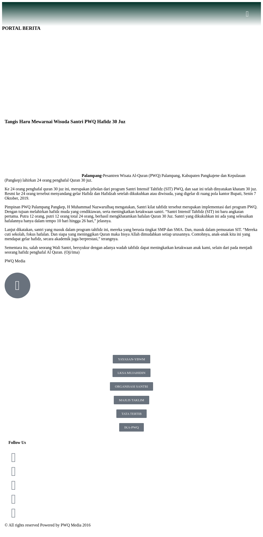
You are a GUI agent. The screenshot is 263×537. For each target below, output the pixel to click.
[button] (247, 14)
